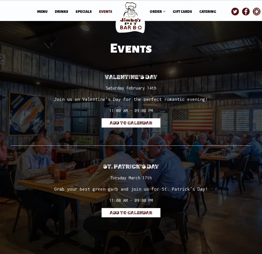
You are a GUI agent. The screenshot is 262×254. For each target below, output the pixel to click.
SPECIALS (83, 12)
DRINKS (62, 12)
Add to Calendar (131, 122)
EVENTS (105, 12)
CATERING (207, 12)
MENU (42, 12)
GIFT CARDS (182, 12)
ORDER (158, 11)
